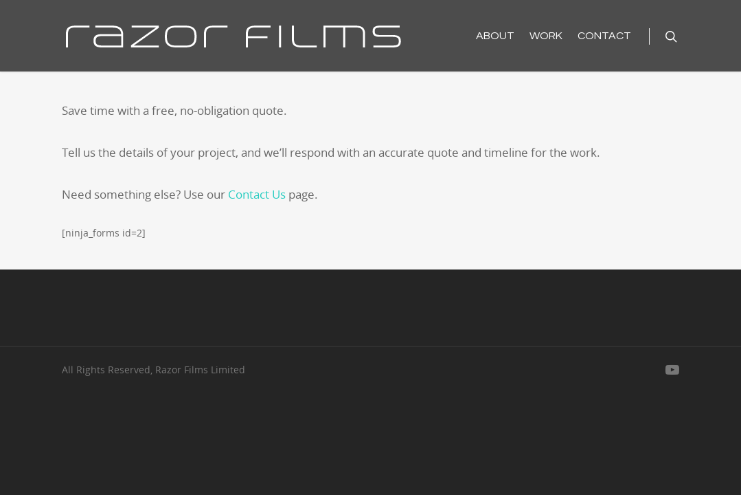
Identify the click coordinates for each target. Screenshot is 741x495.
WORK (545, 35)
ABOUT (495, 35)
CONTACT (604, 35)
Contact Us (257, 194)
